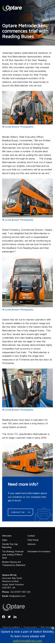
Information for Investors (39, 551)
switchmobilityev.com (27, 640)
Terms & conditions (11, 627)
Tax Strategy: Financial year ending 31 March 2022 (12, 554)
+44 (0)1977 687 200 (20, 592)
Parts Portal (33, 540)
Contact (31, 535)
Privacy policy (30, 627)
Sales (4, 540)
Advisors (32, 544)
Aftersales (7, 535)
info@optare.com (17, 596)
